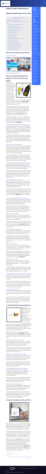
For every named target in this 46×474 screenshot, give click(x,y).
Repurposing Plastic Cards (35, 67)
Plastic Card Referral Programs (36, 52)
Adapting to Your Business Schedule (14, 44)
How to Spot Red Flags (12, 32)
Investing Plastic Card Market (36, 46)
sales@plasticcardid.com (20, 472)
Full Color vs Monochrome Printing (35, 38)
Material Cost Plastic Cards (35, 35)
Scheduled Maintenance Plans (13, 29)
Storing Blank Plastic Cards (35, 26)
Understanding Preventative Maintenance (16, 24)
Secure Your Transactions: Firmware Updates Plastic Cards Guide (19, 456)
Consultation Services (12, 36)
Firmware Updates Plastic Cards (36, 11)
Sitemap (7, 470)
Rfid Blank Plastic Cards (36, 74)
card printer (18, 127)
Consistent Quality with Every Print (13, 49)
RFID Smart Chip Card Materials (36, 61)
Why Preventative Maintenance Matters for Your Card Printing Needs (18, 22)
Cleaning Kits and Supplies (13, 33)
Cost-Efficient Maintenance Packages (15, 46)
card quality (25, 114)
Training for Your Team (12, 40)
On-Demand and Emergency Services (15, 30)
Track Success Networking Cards (36, 29)
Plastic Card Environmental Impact (35, 43)
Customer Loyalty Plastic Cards (36, 32)
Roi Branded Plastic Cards (35, 77)
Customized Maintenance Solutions (13, 41)
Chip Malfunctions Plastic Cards (36, 14)
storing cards (17, 246)
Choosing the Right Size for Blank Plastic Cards (35, 81)
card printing (25, 426)
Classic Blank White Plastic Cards (12, 453)
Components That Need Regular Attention (16, 27)
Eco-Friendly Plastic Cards (35, 49)
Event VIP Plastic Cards (36, 23)
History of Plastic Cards (36, 55)
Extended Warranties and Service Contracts (16, 38)
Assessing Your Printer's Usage (14, 43)
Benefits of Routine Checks (13, 26)
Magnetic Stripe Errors (36, 17)
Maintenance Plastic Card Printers (13, 19)
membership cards (19, 116)
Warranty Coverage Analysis (13, 47)
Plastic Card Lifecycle (35, 58)
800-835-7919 (11, 472)
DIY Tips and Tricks (11, 35)
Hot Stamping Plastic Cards (35, 64)
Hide (23, 17)
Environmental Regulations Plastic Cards (35, 70)
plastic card (8, 90)
